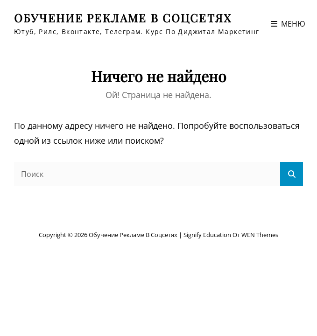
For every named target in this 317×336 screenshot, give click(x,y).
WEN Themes (259, 235)
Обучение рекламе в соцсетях (123, 17)
